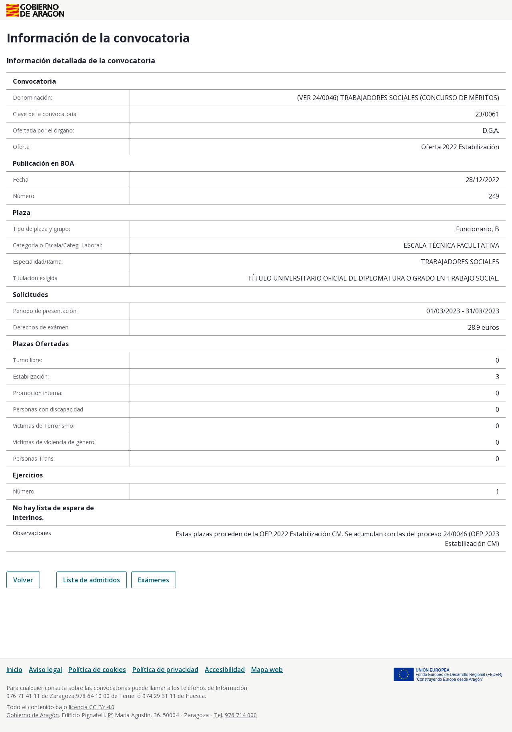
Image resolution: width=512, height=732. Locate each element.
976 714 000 (241, 715)
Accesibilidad (225, 669)
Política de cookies (97, 669)
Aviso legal (45, 669)
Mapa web (267, 669)
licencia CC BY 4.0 (91, 707)
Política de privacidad (165, 669)
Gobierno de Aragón (32, 715)
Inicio (14, 669)
